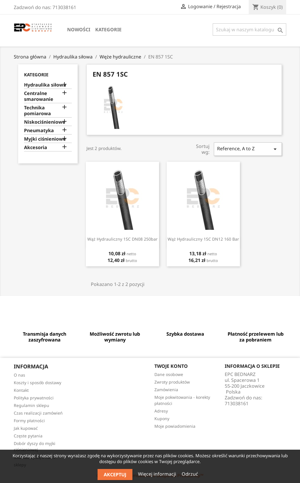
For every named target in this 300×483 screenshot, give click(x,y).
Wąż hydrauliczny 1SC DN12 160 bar (203, 239)
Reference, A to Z (248, 149)
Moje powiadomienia (174, 426)
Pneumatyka (39, 130)
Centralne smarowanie (38, 96)
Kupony (161, 418)
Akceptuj (115, 474)
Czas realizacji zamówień (38, 413)
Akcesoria (35, 147)
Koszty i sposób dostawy (37, 382)
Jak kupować (26, 428)
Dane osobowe (168, 374)
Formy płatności (29, 420)
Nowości (78, 29)
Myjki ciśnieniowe (45, 139)
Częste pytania (28, 436)
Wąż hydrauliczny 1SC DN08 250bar (122, 239)
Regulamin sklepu (31, 405)
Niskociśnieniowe (44, 122)
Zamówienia (166, 389)
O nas (19, 375)
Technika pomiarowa (37, 111)
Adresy (161, 411)
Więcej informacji (157, 474)
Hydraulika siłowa (45, 85)
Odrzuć (190, 474)
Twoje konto (171, 366)
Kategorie (108, 29)
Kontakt (21, 390)
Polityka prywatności (34, 398)
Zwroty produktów (172, 382)
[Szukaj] (249, 29)
